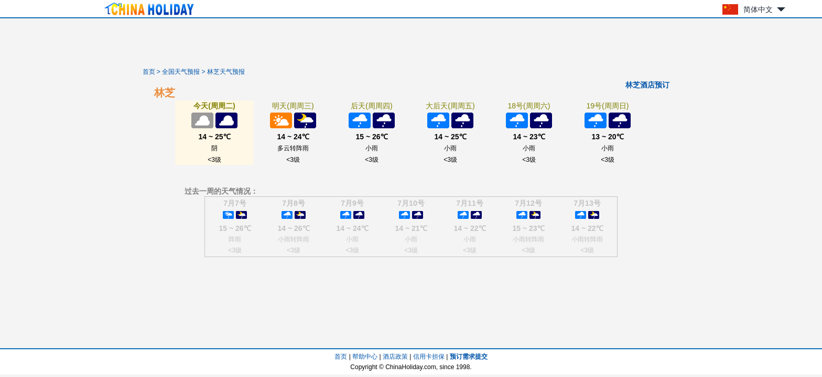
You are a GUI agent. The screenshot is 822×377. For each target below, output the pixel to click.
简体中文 (758, 9)
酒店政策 (395, 356)
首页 (149, 71)
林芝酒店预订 (647, 85)
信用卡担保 (429, 356)
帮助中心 (364, 356)
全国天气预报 (181, 71)
